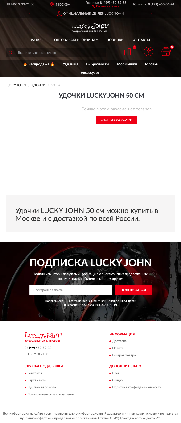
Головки (151, 64)
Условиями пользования (82, 304)
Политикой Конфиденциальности (113, 300)
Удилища (70, 64)
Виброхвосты (97, 64)
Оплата (117, 348)
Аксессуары (90, 73)
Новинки (115, 40)
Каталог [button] (38, 40)
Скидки (117, 380)
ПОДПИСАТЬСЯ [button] (133, 290)
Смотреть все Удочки (116, 119)
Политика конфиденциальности (136, 387)
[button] (105, 6)
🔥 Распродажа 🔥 (39, 64)
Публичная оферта (41, 387)
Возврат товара (124, 355)
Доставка (119, 341)
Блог (115, 373)
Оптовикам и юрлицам (76, 40)
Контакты (141, 40)
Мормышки (127, 64)
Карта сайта (36, 380)
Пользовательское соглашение (50, 394)
